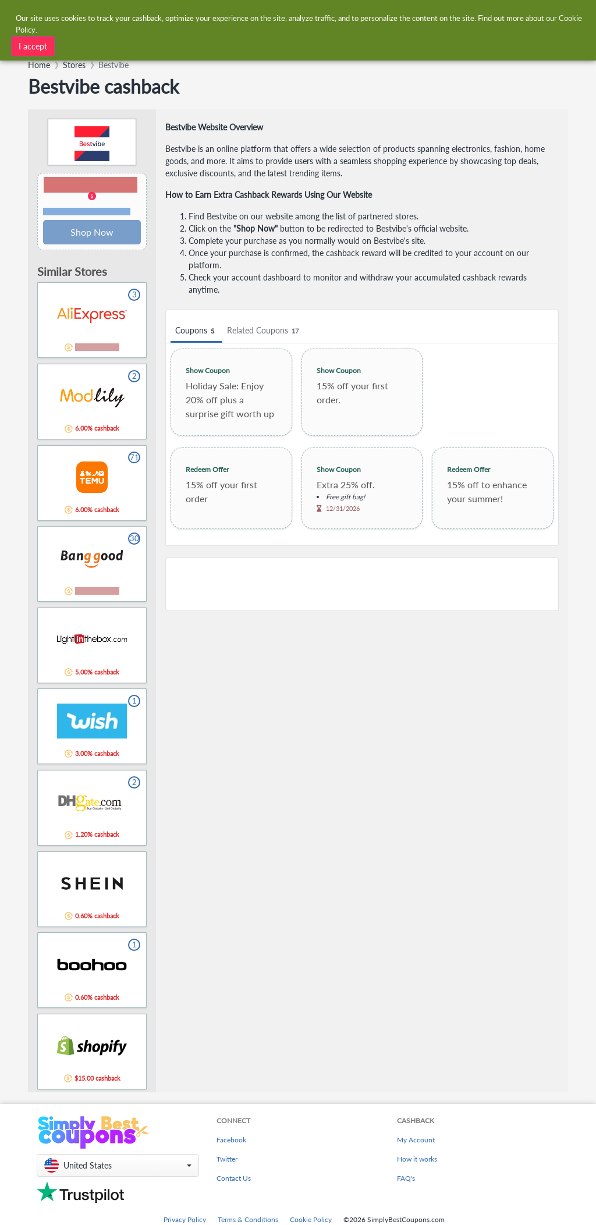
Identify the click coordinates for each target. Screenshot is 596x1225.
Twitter (227, 1159)
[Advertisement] (362, 584)
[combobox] (279, 16)
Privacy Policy (185, 1219)
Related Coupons (264, 330)
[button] (92, 197)
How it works (417, 1159)
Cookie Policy (311, 1219)
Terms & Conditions (248, 1219)
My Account (416, 1139)
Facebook (231, 1139)
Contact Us (234, 1178)
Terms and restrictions (86, 211)
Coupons (196, 330)
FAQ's (406, 1178)
